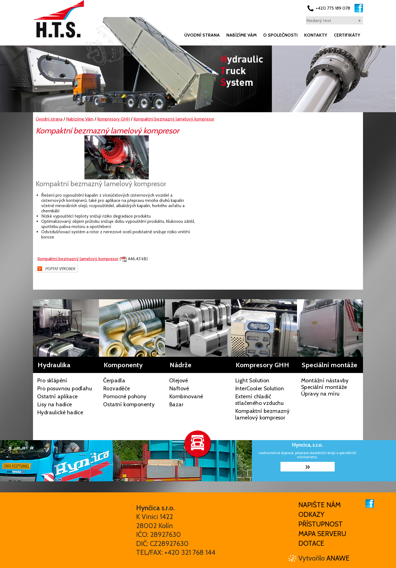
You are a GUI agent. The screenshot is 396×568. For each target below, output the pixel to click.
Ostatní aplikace (57, 396)
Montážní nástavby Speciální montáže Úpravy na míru (325, 387)
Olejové (178, 380)
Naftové (179, 388)
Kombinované (186, 396)
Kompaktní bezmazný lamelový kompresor (78, 258)
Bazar (176, 404)
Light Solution (252, 380)
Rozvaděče (116, 388)
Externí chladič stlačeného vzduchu (259, 399)
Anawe (338, 558)
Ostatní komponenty (129, 404)
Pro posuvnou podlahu (64, 388)
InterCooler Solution (259, 388)
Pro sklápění (52, 380)
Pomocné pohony (125, 396)
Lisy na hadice (54, 404)
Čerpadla (114, 380)
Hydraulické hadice (60, 412)
